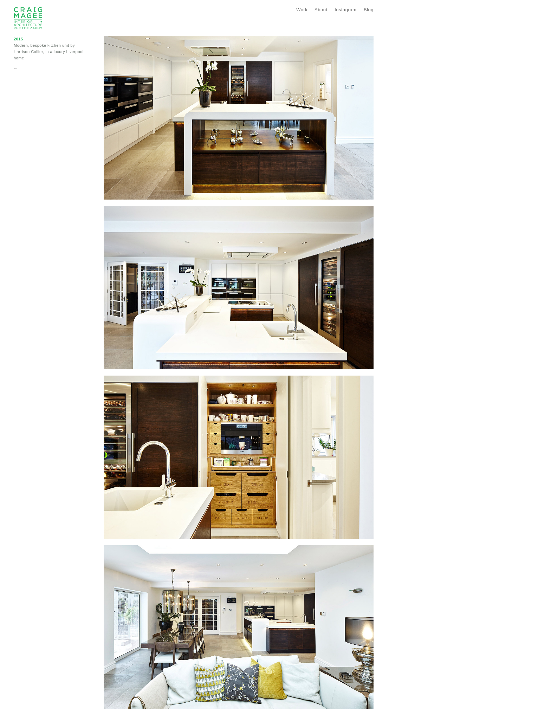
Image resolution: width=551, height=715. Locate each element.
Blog (369, 9)
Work (301, 9)
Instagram (345, 9)
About (321, 9)
